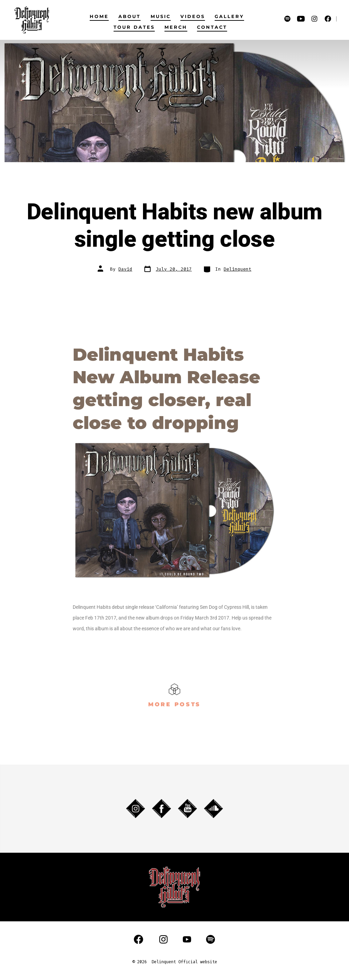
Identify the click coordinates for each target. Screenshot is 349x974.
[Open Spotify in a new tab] (287, 19)
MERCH (175, 27)
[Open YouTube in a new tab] (300, 19)
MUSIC (161, 16)
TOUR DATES (134, 27)
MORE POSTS (174, 702)
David (125, 269)
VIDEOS (192, 16)
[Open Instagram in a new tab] (314, 19)
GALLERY (229, 16)
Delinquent (237, 269)
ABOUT (129, 16)
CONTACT (212, 27)
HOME (99, 16)
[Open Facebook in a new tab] (328, 19)
